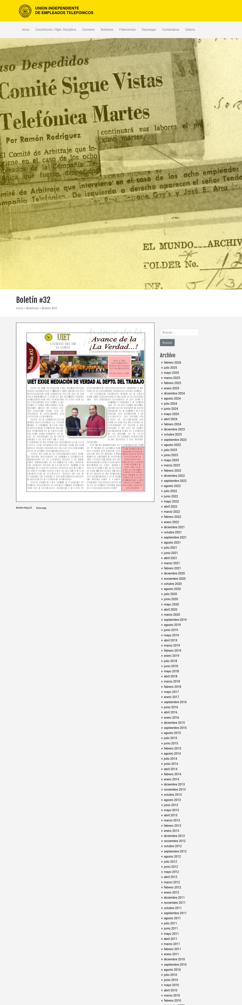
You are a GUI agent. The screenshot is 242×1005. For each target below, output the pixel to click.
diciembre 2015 (174, 723)
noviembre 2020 (175, 578)
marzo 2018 (172, 681)
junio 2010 (171, 980)
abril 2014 (170, 769)
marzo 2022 (172, 511)
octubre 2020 (173, 584)
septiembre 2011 (175, 913)
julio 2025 (170, 367)
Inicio (25, 29)
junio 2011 (171, 928)
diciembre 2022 (174, 476)
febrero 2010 (172, 1000)
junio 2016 (171, 707)
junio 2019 (171, 630)
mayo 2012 (171, 872)
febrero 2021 (172, 568)
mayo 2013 (171, 810)
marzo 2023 (172, 465)
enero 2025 (171, 388)
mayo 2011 (171, 934)
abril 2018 (170, 676)
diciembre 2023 (174, 429)
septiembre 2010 (175, 964)
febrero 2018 (172, 687)
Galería (190, 29)
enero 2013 (171, 831)
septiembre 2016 (175, 702)
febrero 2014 (172, 774)
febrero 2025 (172, 383)
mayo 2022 (171, 501)
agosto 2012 (172, 856)
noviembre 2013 (175, 789)
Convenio (88, 29)
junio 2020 (171, 599)
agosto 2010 (172, 970)
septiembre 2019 (175, 620)
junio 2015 (171, 743)
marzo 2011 (172, 944)
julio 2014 (170, 758)
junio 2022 (171, 496)
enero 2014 (171, 779)
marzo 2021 (172, 563)
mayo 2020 (171, 604)
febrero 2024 (172, 424)
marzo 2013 (172, 820)
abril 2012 (170, 877)
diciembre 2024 (174, 393)
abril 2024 (170, 419)
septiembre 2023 (175, 440)
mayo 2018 (171, 671)
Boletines (107, 29)
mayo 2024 (171, 414)
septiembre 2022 (175, 481)
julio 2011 (170, 923)
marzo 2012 (172, 882)
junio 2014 (171, 764)
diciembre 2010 (174, 959)
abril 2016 (170, 712)
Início (20, 308)
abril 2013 (170, 815)
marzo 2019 (172, 645)
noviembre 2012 (175, 841)
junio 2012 (171, 867)
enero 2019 (171, 656)
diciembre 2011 (174, 897)
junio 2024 (171, 409)
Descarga (41, 507)
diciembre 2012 (174, 836)
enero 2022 (171, 522)
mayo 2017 (171, 692)
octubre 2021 (173, 532)
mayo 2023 (171, 460)
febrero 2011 (172, 949)
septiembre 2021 (175, 537)
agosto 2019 (172, 625)
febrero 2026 (172, 362)
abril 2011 (170, 939)
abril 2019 (170, 640)
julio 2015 (170, 738)
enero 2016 (171, 717)
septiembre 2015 (175, 728)
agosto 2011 (172, 918)
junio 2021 (171, 553)
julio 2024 (170, 403)
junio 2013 (171, 805)
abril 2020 (170, 609)
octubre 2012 (173, 846)
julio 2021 (170, 547)
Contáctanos (170, 29)
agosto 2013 (172, 800)
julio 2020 (170, 594)
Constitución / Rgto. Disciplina (55, 29)
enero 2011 (171, 954)
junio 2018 (171, 666)
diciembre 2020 (174, 573)
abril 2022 (170, 506)
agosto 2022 (172, 486)
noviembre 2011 (175, 902)
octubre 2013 (173, 794)
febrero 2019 (172, 650)
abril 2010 (170, 990)
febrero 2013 (172, 825)
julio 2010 (170, 975)
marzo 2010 (172, 995)
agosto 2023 (172, 445)
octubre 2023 (173, 434)
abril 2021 (170, 558)
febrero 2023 (172, 470)
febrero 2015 (172, 748)
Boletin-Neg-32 (24, 507)
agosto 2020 (172, 589)
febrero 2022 (172, 517)
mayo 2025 (171, 373)
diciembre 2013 (174, 784)
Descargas (149, 29)
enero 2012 (171, 892)
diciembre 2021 (174, 527)
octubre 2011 (173, 908)
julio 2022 (170, 491)
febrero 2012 (172, 887)
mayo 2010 (171, 985)
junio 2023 (171, 455)
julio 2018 (170, 661)
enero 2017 (171, 697)
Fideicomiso (127, 29)
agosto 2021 (172, 542)
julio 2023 (170, 450)
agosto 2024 (172, 398)
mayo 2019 (171, 635)
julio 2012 (170, 861)
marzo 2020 (172, 614)
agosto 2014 (172, 753)
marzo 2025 (172, 378)
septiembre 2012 (175, 851)
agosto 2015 (172, 733)
